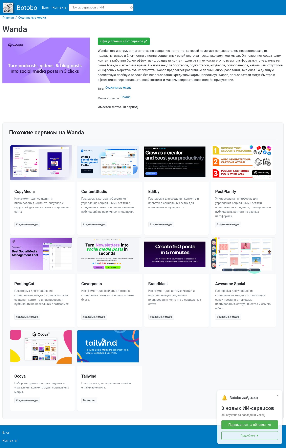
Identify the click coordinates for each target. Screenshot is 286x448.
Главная (8, 17)
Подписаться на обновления (249, 424)
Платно (125, 97)
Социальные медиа (32, 17)
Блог (45, 7)
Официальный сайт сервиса (123, 41)
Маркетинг (89, 400)
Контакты (59, 7)
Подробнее (250, 435)
